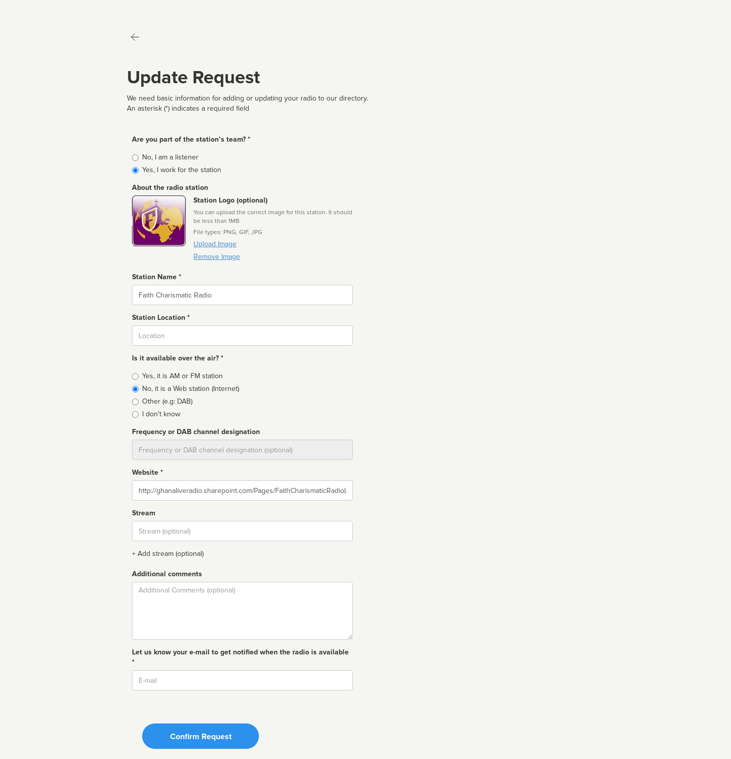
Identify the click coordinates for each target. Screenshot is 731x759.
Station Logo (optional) (230, 200)
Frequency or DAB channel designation (196, 431)
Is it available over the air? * (177, 358)
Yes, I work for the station (181, 170)
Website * (147, 472)
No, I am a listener (170, 157)
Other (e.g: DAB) (167, 401)
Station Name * (156, 277)
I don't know (161, 414)
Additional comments (167, 574)
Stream (143, 513)
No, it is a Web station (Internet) (190, 388)
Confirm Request (200, 737)
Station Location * (161, 317)
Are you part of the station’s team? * (191, 139)
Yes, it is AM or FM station (182, 376)
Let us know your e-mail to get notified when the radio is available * (240, 657)
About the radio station (170, 187)
